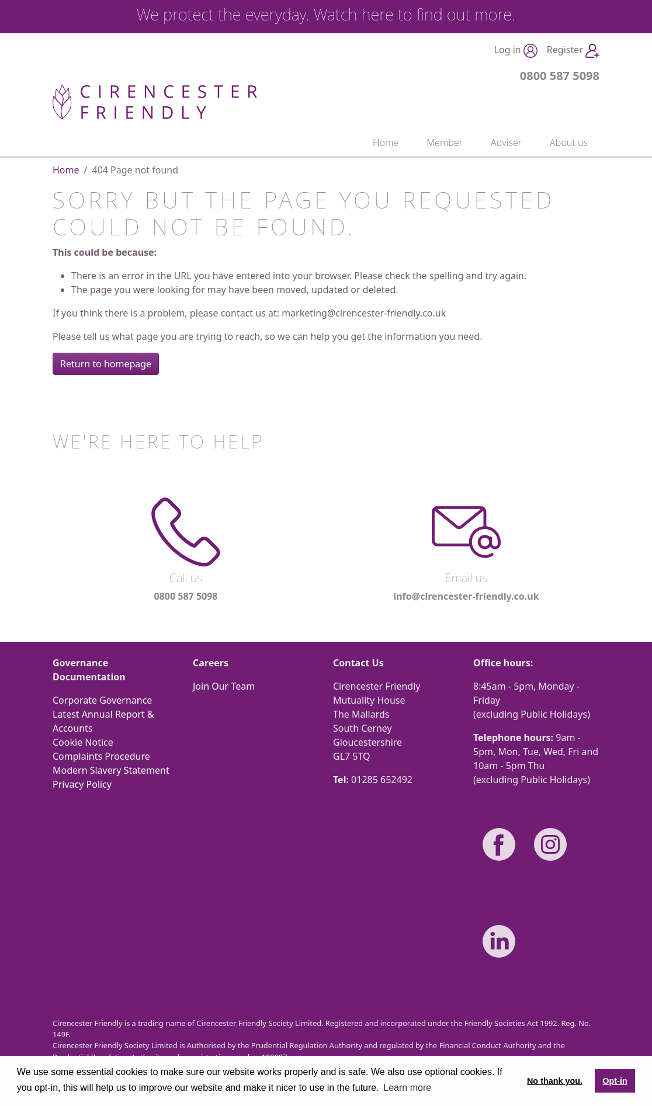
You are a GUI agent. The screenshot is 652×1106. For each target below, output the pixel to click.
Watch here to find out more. (415, 14)
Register (573, 50)
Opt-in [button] (614, 1081)
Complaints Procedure (101, 756)
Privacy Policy (82, 784)
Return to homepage (105, 363)
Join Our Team (224, 686)
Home (385, 142)
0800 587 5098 (559, 76)
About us (569, 142)
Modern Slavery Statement (111, 770)
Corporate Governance (102, 700)
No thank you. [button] (554, 1081)
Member (444, 142)
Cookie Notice (83, 742)
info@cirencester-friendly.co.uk (466, 596)
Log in (515, 50)
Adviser (506, 142)
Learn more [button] (407, 1088)
